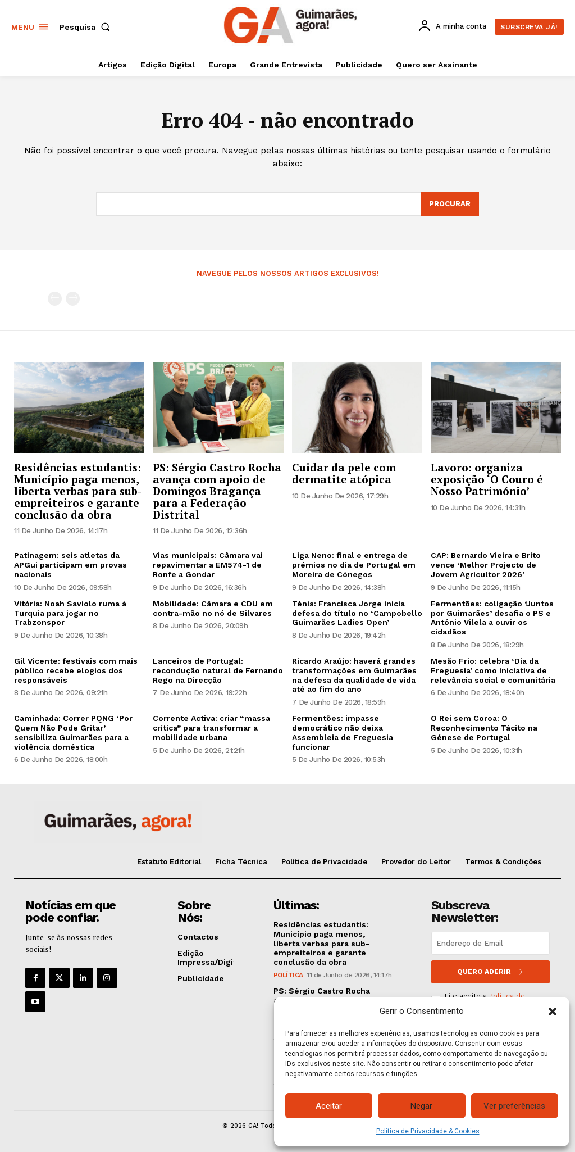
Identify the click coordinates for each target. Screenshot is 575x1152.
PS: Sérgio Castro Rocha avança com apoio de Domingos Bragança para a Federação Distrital (217, 490)
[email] (490, 943)
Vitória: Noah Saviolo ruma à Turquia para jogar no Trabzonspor (70, 613)
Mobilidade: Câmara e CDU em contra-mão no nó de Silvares (213, 608)
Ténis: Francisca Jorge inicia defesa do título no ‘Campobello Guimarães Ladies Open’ (357, 613)
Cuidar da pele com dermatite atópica (344, 473)
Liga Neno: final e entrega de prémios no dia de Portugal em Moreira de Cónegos (354, 565)
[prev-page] (55, 299)
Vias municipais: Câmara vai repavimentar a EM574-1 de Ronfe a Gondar (208, 565)
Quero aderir (490, 972)
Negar (421, 1106)
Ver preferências (514, 1106)
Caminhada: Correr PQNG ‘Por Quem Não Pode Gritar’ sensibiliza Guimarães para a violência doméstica (73, 732)
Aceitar (329, 1106)
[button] (552, 1011)
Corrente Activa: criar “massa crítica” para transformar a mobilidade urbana (211, 728)
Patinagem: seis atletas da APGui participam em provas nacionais (70, 565)
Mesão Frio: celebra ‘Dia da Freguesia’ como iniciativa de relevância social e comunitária (493, 670)
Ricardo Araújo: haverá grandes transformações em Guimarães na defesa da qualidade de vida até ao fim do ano (354, 674)
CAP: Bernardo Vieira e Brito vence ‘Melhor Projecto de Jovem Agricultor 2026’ (486, 565)
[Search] (450, 204)
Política (288, 975)
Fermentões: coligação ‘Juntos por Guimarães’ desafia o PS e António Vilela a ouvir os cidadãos (492, 617)
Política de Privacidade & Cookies (428, 1131)
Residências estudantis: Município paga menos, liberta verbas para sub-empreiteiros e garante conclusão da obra (78, 490)
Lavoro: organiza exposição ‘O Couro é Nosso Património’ (487, 479)
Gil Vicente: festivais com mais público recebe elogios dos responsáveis (76, 670)
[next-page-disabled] (73, 299)
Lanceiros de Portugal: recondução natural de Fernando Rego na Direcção (218, 670)
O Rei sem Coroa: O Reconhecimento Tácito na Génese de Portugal (484, 728)
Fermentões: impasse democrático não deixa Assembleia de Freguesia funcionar (342, 732)
